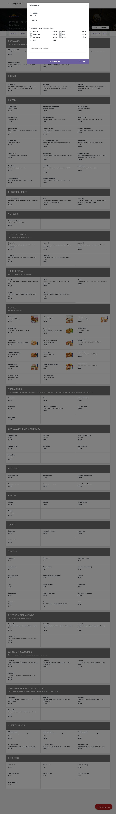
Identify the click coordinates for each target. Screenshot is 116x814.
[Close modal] (86, 5)
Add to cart (67, 61)
